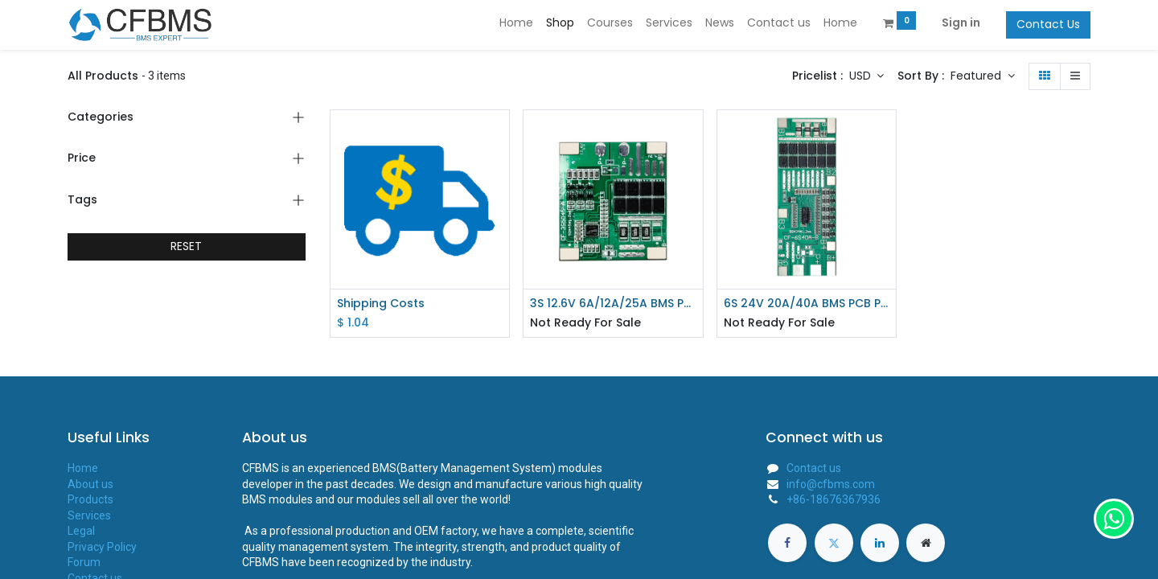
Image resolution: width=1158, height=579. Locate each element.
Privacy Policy (102, 546)
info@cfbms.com (830, 484)
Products (90, 499)
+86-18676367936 (833, 499)
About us (90, 484)
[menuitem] (516, 23)
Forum (84, 562)
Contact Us (1048, 24)
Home (83, 468)
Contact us (813, 468)
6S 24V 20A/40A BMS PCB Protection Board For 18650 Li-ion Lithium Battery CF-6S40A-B (807, 303)
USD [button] (861, 76)
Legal (81, 530)
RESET (186, 246)
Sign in (961, 22)
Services (89, 515)
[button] (983, 76)
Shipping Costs (381, 303)
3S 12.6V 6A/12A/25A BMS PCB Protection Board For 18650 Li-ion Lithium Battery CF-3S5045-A (613, 303)
